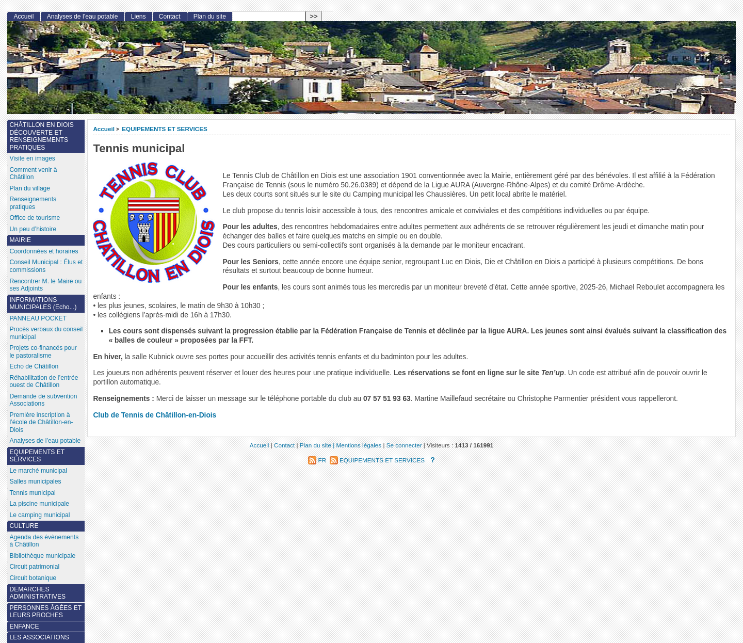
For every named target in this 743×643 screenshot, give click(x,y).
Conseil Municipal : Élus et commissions (46, 266)
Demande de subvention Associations (43, 400)
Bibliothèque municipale (42, 555)
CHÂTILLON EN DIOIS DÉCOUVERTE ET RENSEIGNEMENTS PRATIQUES (41, 136)
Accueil (104, 128)
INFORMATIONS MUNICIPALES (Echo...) (42, 303)
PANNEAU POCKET (38, 318)
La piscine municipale (39, 503)
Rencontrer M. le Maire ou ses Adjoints (45, 285)
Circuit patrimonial (34, 566)
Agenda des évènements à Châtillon (43, 541)
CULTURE (23, 525)
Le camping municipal (39, 515)
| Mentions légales (357, 445)
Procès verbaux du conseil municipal (46, 333)
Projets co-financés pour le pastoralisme (42, 351)
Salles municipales (35, 481)
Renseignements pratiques (32, 203)
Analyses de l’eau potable (82, 16)
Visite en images (32, 158)
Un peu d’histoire (32, 229)
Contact (170, 16)
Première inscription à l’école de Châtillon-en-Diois (41, 422)
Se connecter (404, 445)
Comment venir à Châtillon (33, 173)
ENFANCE (24, 626)
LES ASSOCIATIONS (39, 637)
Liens (138, 16)
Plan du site (209, 16)
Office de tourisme (34, 217)
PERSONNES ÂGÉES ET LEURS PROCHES (45, 611)
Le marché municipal (38, 470)
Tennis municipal (32, 492)
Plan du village (29, 188)
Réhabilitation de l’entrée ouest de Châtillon (43, 381)
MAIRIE (20, 240)
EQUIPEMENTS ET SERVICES (164, 128)
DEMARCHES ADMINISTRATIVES (37, 593)
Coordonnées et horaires (43, 251)
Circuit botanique (32, 578)
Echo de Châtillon (33, 366)
